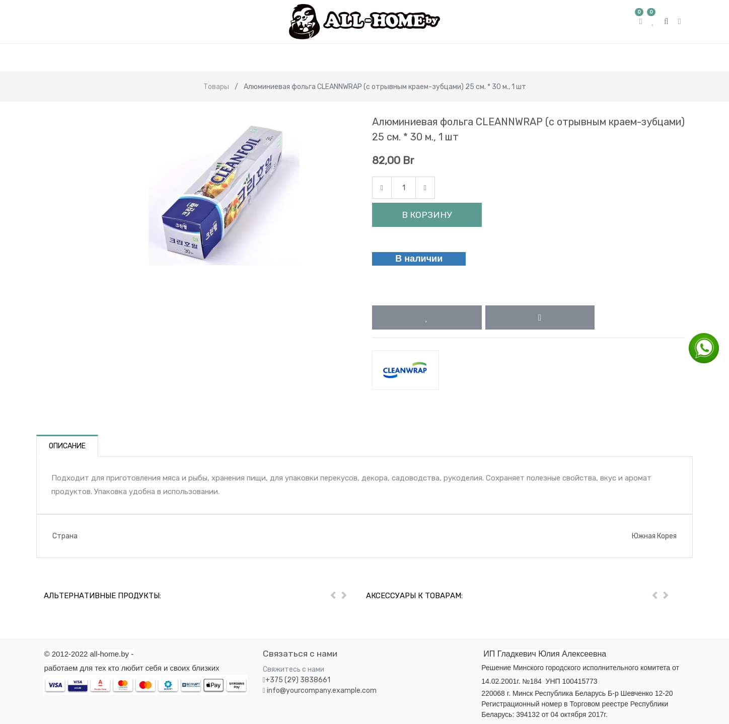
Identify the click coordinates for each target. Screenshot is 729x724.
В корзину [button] (427, 215)
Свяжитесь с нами (293, 669)
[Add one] (425, 188)
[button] (427, 317)
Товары (216, 87)
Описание (67, 446)
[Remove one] (382, 188)
